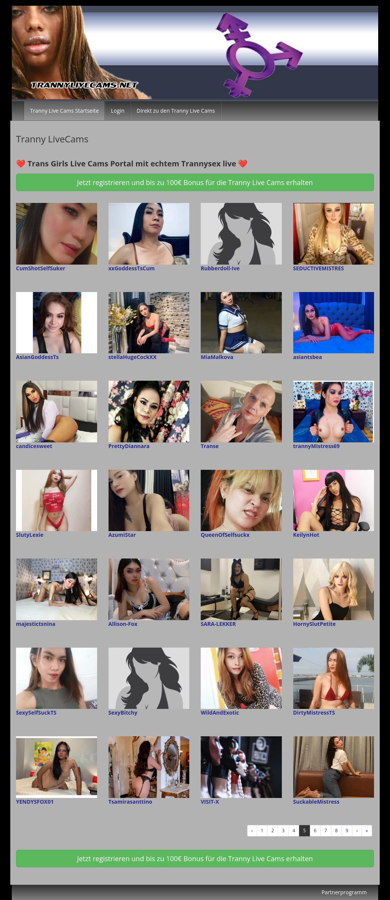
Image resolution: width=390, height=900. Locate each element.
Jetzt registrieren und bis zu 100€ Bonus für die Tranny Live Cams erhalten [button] (195, 182)
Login (117, 110)
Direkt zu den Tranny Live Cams (176, 110)
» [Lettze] (367, 830)
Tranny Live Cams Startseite (64, 110)
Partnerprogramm (344, 892)
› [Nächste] (357, 830)
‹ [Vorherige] (252, 830)
